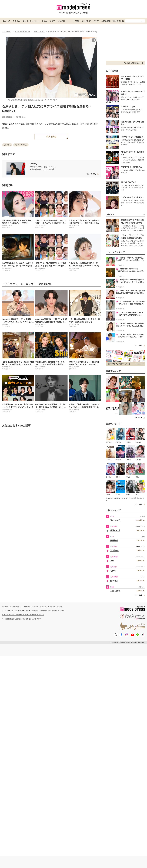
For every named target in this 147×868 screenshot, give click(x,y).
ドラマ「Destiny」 (20, 145)
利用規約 (27, 606)
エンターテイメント (31, 21)
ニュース (6, 21)
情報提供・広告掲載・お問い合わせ (44, 610)
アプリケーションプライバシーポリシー (16, 610)
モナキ (113, 571)
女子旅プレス (118, 21)
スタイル (16, 21)
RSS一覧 (61, 610)
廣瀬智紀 (114, 540)
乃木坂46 (114, 550)
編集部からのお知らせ (55, 606)
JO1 (112, 561)
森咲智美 (114, 581)
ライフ (52, 21)
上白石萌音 (115, 591)
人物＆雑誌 (105, 21)
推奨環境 (35, 606)
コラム (44, 21)
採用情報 (43, 606)
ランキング (86, 21)
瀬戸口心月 (115, 530)
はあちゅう (115, 520)
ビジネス (61, 21)
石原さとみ (13, 124)
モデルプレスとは (16, 606)
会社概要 (5, 606)
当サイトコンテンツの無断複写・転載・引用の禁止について (23, 615)
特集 (77, 21)
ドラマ (96, 21)
